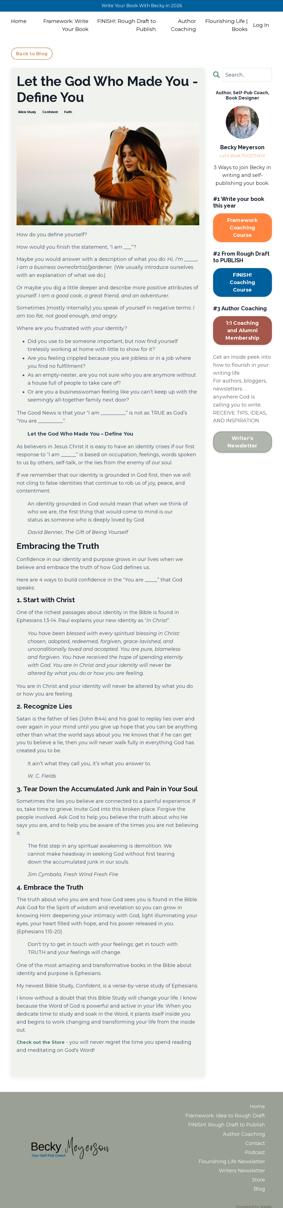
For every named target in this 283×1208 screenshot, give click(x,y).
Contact (255, 1137)
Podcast (255, 1145)
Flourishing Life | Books (224, 27)
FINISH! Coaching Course (242, 282)
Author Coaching (183, 27)
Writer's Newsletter (242, 442)
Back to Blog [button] (32, 53)
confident (50, 112)
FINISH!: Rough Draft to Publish (128, 27)
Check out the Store (43, 1042)
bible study (27, 112)
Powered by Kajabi (254, 1193)
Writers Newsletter (242, 1161)
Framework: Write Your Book (65, 27)
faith (68, 112)
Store (258, 1169)
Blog (259, 1177)
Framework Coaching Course (242, 227)
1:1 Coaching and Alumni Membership (243, 330)
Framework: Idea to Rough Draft (225, 1113)
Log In (260, 26)
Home (19, 22)
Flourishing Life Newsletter (231, 1153)
